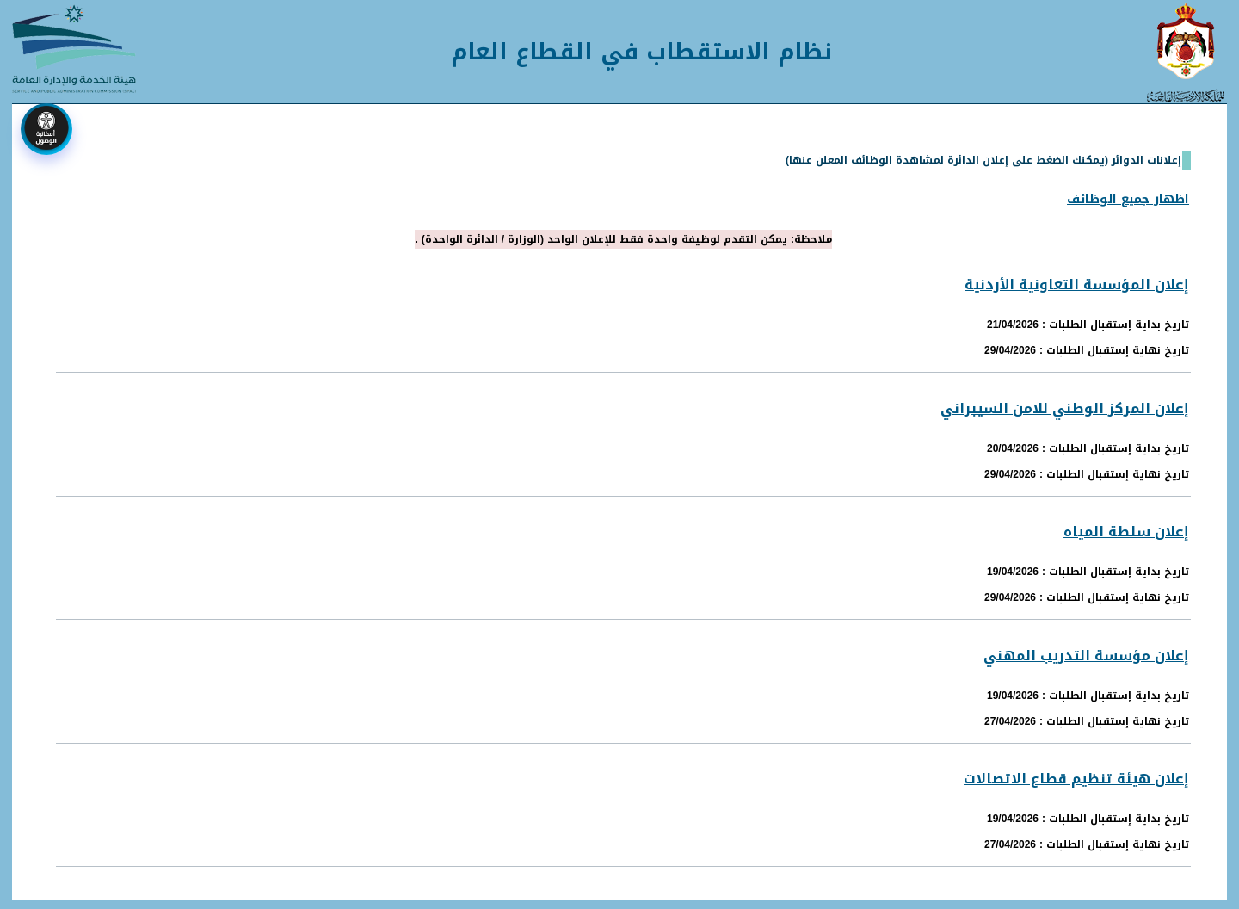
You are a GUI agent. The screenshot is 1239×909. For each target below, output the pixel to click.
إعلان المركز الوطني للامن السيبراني (1064, 408)
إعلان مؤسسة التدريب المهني (1086, 655)
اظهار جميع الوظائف (1128, 199)
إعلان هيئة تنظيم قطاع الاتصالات (1076, 778)
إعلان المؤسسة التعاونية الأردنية (1077, 284)
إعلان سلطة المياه (1126, 531)
